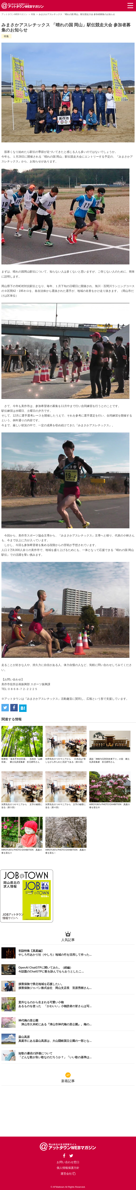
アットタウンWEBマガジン (14, 14)
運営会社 (68, 1173)
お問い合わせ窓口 (68, 1161)
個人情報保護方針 (68, 1167)
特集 (33, 14)
